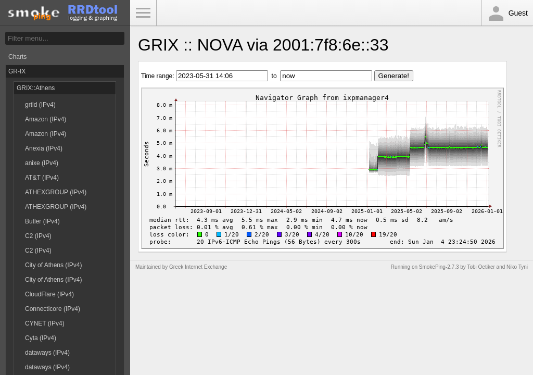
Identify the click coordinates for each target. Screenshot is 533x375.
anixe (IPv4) (41, 163)
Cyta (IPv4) (40, 338)
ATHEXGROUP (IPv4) (55, 192)
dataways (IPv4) (47, 352)
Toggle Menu (143, 13)
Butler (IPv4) (42, 221)
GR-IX (17, 71)
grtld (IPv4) (40, 104)
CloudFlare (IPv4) (49, 294)
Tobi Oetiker (480, 267)
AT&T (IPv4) (42, 177)
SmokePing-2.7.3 (439, 267)
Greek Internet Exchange (198, 267)
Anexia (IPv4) (43, 148)
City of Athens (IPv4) (53, 265)
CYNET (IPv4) (45, 323)
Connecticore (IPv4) (52, 308)
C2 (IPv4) (38, 236)
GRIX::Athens (36, 88)
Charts (17, 56)
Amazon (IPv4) (45, 119)
